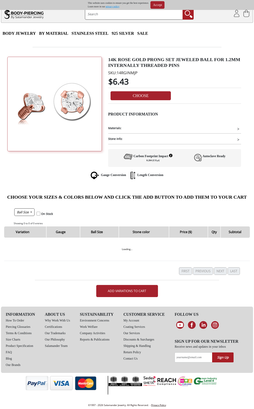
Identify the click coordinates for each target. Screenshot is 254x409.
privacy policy (112, 6)
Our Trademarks (55, 333)
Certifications (53, 326)
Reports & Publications (95, 339)
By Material (53, 33)
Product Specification (19, 345)
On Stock (47, 214)
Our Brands (13, 365)
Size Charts (13, 339)
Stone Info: (115, 139)
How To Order (15, 320)
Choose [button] (141, 95)
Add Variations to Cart (127, 291)
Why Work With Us (57, 320)
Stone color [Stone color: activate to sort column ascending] (141, 232)
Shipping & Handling (137, 345)
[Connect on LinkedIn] (203, 325)
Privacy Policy (158, 405)
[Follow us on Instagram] (215, 325)
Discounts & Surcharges (138, 339)
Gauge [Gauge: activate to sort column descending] (60, 232)
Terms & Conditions (19, 333)
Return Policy (132, 352)
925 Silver (123, 33)
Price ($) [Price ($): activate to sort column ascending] (186, 232)
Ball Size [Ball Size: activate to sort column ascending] (97, 232)
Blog (9, 358)
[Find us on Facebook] (191, 325)
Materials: (114, 128)
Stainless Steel (90, 33)
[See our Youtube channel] (180, 325)
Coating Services (134, 326)
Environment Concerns (94, 320)
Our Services (131, 333)
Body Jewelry (19, 33)
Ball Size (23, 212)
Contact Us (130, 358)
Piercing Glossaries (18, 326)
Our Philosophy (55, 339)
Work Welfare (89, 326)
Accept (157, 5)
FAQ (9, 352)
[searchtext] (134, 14)
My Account (131, 320)
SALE (142, 33)
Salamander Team (56, 345)
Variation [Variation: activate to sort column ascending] (22, 232)
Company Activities (92, 333)
